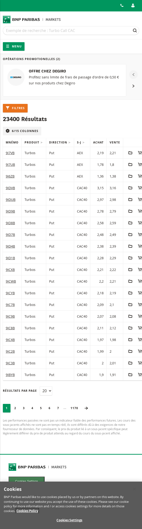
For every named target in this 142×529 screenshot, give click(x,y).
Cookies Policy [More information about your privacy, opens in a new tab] (27, 513)
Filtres (15, 108)
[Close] (134, 491)
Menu (14, 46)
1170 (76, 408)
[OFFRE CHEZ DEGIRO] (64, 80)
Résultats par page (20, 391)
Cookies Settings (26, 481)
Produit (32, 142)
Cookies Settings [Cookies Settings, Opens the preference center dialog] (69, 522)
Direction (58, 142)
